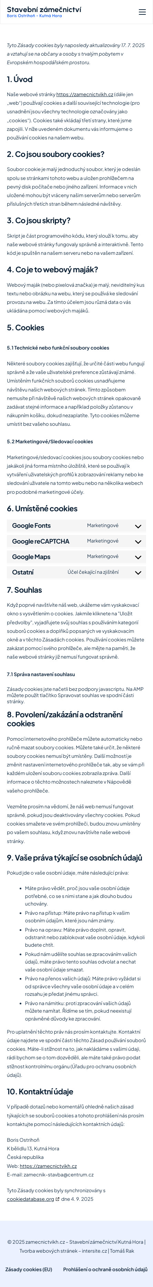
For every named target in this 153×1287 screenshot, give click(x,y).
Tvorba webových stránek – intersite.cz (63, 1251)
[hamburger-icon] (142, 12)
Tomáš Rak (122, 1251)
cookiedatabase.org (30, 1199)
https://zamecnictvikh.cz (84, 94)
